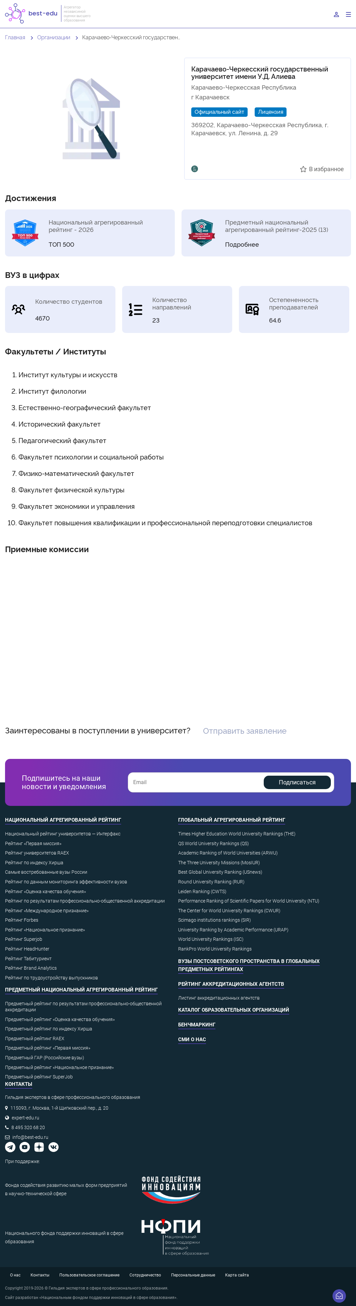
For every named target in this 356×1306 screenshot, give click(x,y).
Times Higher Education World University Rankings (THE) (237, 833)
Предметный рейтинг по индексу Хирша (48, 1028)
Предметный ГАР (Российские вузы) (44, 1057)
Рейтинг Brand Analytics (31, 968)
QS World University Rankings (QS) (213, 843)
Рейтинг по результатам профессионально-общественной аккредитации (85, 901)
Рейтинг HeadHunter (27, 949)
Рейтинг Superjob (23, 939)
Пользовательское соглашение (89, 1275)
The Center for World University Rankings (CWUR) (229, 910)
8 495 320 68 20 (28, 1127)
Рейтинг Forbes (21, 920)
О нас (15, 1275)
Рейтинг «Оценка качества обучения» (45, 891)
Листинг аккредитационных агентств (219, 998)
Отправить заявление (245, 730)
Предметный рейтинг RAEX (34, 1038)
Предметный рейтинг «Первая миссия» (47, 1048)
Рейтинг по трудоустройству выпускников (51, 977)
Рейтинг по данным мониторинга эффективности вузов (66, 881)
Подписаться (297, 782)
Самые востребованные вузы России (46, 872)
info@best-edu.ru (30, 1137)
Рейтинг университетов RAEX (37, 853)
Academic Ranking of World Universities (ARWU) (228, 853)
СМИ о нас (192, 1039)
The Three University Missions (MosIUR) (219, 862)
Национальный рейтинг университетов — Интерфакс (62, 833)
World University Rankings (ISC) (211, 939)
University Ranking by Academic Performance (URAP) (233, 929)
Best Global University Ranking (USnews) (220, 872)
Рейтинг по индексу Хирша (34, 862)
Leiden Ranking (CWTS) (202, 891)
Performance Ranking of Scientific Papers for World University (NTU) (248, 901)
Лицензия (270, 111)
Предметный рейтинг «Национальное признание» (59, 1067)
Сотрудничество (145, 1275)
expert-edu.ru (25, 1117)
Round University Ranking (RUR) (211, 881)
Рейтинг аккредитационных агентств (231, 984)
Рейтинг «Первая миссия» (33, 843)
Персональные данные (193, 1275)
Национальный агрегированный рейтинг (63, 820)
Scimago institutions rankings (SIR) (214, 920)
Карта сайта (237, 1275)
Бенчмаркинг (196, 1025)
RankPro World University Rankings (215, 949)
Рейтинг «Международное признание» (47, 910)
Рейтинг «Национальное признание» (45, 929)
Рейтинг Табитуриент (28, 958)
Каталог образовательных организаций (233, 1010)
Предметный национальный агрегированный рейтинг (81, 990)
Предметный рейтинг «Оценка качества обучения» (60, 1019)
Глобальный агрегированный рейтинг (231, 820)
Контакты (40, 1275)
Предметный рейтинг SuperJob (39, 1076)
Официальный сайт (219, 111)
